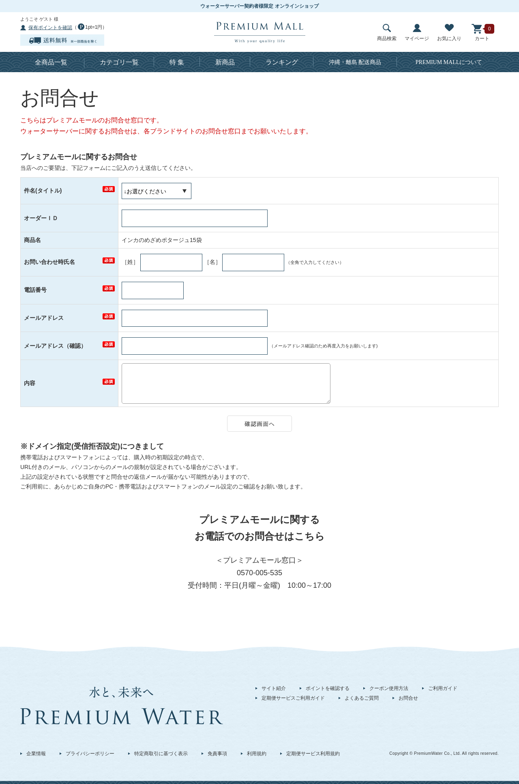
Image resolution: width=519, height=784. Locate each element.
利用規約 (256, 753)
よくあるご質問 (362, 698)
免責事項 (217, 753)
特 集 (176, 62)
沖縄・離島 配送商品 (355, 62)
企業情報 (36, 753)
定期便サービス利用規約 (313, 753)
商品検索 (387, 32)
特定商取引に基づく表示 (161, 753)
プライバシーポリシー (90, 753)
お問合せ (408, 698)
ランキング (282, 62)
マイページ (417, 32)
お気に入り (449, 32)
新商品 (225, 62)
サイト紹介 (274, 688)
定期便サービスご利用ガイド (293, 698)
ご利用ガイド (442, 688)
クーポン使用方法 (388, 688)
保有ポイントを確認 (50, 27)
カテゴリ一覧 (119, 62)
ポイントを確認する (328, 688)
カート (482, 32)
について (449, 62)
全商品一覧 (51, 62)
